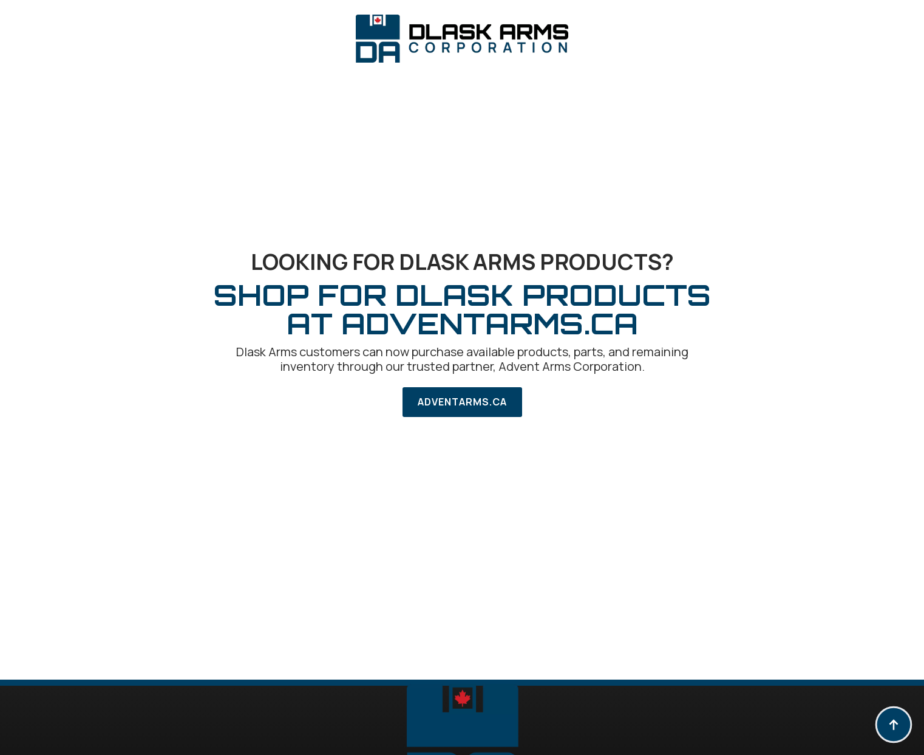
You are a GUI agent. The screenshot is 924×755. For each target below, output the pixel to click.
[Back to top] (893, 724)
